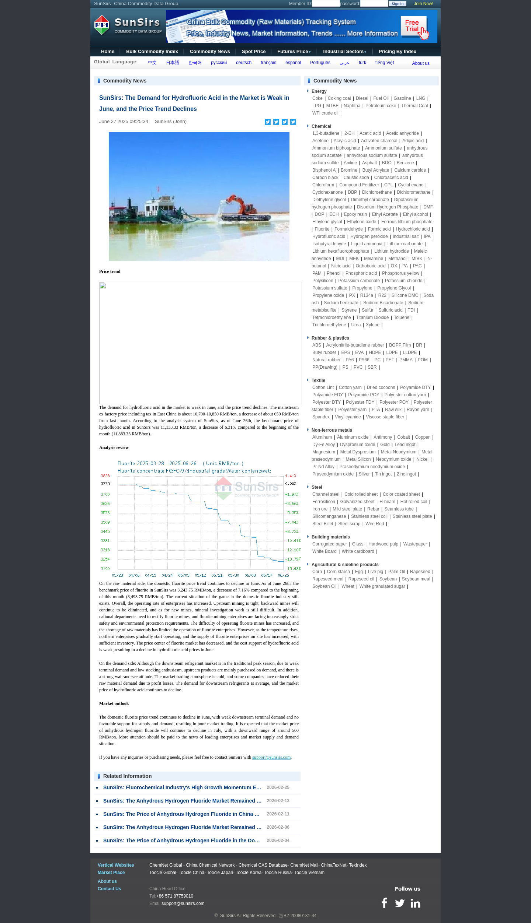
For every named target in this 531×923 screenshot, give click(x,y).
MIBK (417, 258)
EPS (345, 352)
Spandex (321, 417)
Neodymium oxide (393, 459)
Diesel (362, 98)
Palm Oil (396, 571)
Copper (422, 437)
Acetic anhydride (402, 133)
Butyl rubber (324, 352)
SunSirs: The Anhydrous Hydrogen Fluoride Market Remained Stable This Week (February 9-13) (220, 801)
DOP (319, 214)
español (292, 62)
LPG (316, 105)
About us (421, 63)
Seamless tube (398, 509)
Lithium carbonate (405, 243)
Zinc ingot (406, 474)
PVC (358, 367)
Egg (359, 571)
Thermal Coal (414, 105)
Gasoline (402, 98)
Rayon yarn (418, 409)
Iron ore (319, 509)
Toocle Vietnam (309, 872)
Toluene (401, 317)
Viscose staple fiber (385, 417)
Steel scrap (350, 523)
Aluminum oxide (352, 437)
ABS (316, 345)
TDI (411, 310)
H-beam (387, 501)
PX (352, 295)
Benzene (405, 162)
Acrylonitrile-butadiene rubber (355, 345)
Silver (364, 474)
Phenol (333, 273)
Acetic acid (370, 133)
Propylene (362, 288)
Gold (384, 444)
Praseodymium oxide (333, 474)
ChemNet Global (165, 865)
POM (423, 359)
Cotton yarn (350, 387)
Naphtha (352, 105)
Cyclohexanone (327, 192)
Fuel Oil (380, 98)
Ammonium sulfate (383, 148)
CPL (388, 184)
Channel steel (325, 494)
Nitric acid (341, 266)
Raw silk (393, 409)
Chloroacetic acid (391, 177)
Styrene (349, 310)
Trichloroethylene (329, 324)
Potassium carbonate (359, 280)
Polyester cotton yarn (405, 394)
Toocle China (191, 872)
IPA (427, 236)
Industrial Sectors (345, 51)
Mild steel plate (347, 509)
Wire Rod (374, 523)
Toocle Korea (248, 872)
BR (419, 345)
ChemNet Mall (304, 865)
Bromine (349, 170)
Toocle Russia (278, 872)
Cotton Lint (323, 387)
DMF (428, 207)
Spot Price (254, 51)
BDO (387, 162)
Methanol (397, 258)
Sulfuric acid (390, 310)
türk (361, 62)
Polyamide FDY (327, 394)
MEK (354, 258)
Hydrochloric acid (413, 229)
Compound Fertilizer (359, 184)
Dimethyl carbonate (370, 199)
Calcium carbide (410, 170)
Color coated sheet (401, 494)
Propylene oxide (328, 295)
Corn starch (338, 571)
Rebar (373, 509)
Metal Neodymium (399, 452)
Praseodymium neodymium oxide (372, 466)
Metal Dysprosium (358, 452)
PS (345, 367)
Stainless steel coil (369, 516)
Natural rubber (326, 359)
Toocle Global (162, 872)
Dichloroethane (377, 192)
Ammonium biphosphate (336, 148)
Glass (358, 544)
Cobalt (403, 437)
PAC (417, 266)
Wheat (347, 586)
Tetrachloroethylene (331, 317)
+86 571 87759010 (174, 896)
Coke (317, 98)
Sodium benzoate (341, 302)
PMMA (406, 359)
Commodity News (210, 51)
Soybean (388, 579)
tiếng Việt (383, 62)
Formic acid (379, 229)
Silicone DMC (405, 295)
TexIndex (358, 865)
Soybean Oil (324, 586)
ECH (334, 214)
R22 (382, 295)
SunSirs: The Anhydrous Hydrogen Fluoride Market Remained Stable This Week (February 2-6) (219, 827)
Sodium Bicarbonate (383, 302)
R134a (366, 295)
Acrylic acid (345, 140)
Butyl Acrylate (375, 170)
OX (394, 266)
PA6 (350, 359)
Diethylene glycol (329, 199)
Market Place (111, 872)
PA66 (364, 359)
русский (217, 62)
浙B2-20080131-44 (297, 915)
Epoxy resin (355, 214)
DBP (352, 192)
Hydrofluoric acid (328, 236)
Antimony (383, 437)
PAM (317, 273)
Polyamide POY (363, 394)
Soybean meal (416, 579)
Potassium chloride (403, 280)
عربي (343, 62)
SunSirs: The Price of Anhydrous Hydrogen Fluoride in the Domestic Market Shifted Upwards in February (232, 840)
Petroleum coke (380, 105)
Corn (317, 571)
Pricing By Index (397, 51)
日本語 (171, 62)
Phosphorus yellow (400, 273)
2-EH (349, 133)
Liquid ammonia (366, 243)
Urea (356, 324)
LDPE (392, 352)
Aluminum (322, 437)
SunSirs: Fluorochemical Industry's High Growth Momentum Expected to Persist (202, 787)
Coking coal (339, 98)
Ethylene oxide (361, 221)
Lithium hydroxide (391, 251)
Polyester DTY (326, 402)
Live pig (375, 571)
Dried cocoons (381, 387)
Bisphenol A (324, 170)
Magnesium (323, 452)
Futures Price (294, 51)
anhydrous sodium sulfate (372, 155)
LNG (421, 98)
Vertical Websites (116, 865)
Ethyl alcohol (415, 214)
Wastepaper (415, 544)
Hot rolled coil (413, 501)
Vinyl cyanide (348, 417)
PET (390, 359)
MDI (340, 258)
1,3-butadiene (325, 133)
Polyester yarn (353, 409)
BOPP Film (400, 345)
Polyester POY (394, 402)
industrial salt (406, 236)
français (267, 62)
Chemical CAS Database (263, 865)
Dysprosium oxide (357, 444)
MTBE (332, 105)
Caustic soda (356, 177)
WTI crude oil (325, 113)
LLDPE (410, 352)
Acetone (320, 140)
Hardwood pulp (383, 544)
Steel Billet (322, 523)
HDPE (375, 352)
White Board (324, 551)
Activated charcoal (379, 140)
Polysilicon (322, 280)
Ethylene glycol (327, 221)
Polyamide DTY (415, 387)
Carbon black (325, 177)
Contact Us (109, 888)
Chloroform (323, 184)
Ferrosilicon (323, 501)
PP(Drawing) (324, 367)
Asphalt (369, 162)
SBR (372, 367)
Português (319, 62)
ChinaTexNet (334, 865)
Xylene (372, 324)
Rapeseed (420, 571)
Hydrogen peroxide (369, 236)
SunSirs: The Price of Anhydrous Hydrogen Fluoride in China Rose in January (198, 814)
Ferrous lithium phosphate (407, 221)
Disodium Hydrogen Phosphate (387, 207)
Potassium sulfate (329, 288)
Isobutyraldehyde (329, 243)
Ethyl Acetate (385, 214)
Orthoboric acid (371, 266)
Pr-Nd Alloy (323, 466)
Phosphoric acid (361, 273)
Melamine (373, 258)
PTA (376, 409)
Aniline (350, 162)
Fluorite (322, 229)
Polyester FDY (360, 402)
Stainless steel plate (412, 516)
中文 (151, 62)
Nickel (422, 459)
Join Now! (423, 3)
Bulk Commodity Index (152, 51)
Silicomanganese (329, 516)
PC (377, 359)
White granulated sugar (382, 586)
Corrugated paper (329, 544)
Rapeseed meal (327, 579)
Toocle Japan (220, 872)
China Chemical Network (210, 865)
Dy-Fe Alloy (323, 444)
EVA (359, 352)
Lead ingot (405, 444)
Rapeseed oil (361, 579)
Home (107, 51)
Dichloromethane (414, 192)
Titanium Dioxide (372, 317)
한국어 (194, 62)
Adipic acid (413, 140)
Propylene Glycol (394, 288)
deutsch (242, 62)
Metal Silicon (358, 459)
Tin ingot (383, 474)
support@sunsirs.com (183, 903)
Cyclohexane (410, 184)
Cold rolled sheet (361, 494)
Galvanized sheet (357, 501)
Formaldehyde (348, 229)
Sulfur (367, 310)
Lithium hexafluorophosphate (340, 251)
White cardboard (358, 551)
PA (405, 266)
